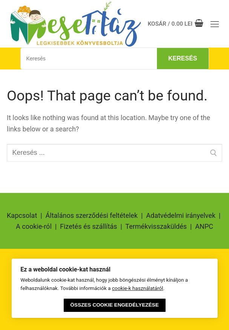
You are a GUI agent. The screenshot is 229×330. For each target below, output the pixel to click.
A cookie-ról (34, 226)
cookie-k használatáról (137, 288)
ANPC (204, 226)
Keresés (182, 58)
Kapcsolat (22, 215)
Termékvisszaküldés (156, 226)
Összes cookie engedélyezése (114, 305)
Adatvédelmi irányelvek (180, 215)
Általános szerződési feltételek (92, 215)
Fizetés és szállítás (88, 226)
